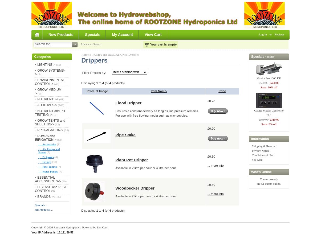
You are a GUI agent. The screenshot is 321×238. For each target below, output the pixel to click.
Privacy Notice (261, 150)
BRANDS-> (45, 197)
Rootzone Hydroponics (67, 227)
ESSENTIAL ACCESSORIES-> (48, 179)
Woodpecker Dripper (135, 188)
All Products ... (43, 209)
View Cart (153, 34)
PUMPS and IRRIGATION (108, 54)
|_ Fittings (44, 161)
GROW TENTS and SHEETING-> (50, 122)
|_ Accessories (47, 144)
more (270, 56)
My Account (122, 34)
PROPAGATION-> (50, 130)
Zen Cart (102, 227)
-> (45, 138)
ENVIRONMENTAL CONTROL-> (49, 82)
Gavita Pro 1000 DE (269, 76)
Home (85, 54)
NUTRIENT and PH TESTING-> (50, 113)
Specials (92, 34)
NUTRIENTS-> (48, 99)
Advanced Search (90, 44)
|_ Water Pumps (48, 171)
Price (222, 91)
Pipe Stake (125, 135)
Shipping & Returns (263, 146)
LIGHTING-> (46, 65)
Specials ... (41, 205)
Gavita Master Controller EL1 (269, 111)
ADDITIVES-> (47, 105)
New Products (60, 34)
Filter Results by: (94, 73)
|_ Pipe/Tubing (47, 166)
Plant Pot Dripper (131, 160)
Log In (263, 34)
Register (279, 34)
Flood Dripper (128, 103)
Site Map (257, 159)
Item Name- (159, 91)
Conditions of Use (262, 155)
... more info (216, 165)
